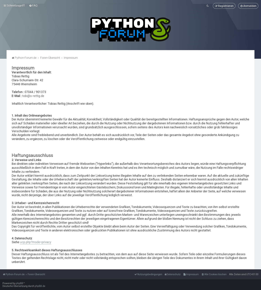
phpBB (19, 283)
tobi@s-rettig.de (33, 95)
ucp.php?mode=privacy (35, 242)
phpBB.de (40, 286)
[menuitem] (33, 5)
